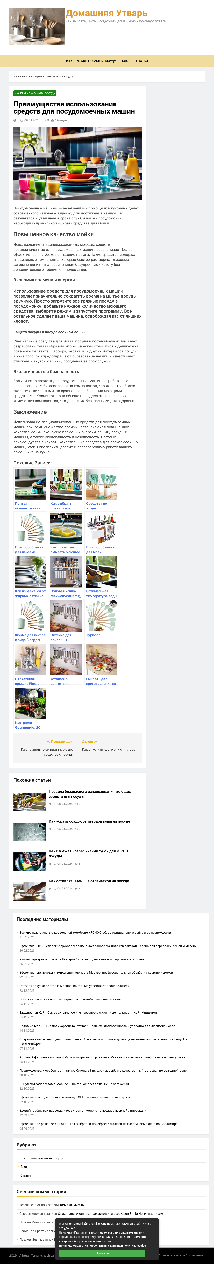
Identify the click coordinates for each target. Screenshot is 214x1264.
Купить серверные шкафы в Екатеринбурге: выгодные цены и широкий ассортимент (82, 959)
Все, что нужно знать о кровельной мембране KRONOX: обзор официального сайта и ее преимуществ (95, 933)
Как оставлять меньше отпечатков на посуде (89, 881)
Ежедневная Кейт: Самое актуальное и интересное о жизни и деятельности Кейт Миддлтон (88, 1013)
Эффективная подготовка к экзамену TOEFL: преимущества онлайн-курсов (75, 1097)
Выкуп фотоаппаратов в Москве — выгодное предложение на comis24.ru (74, 1084)
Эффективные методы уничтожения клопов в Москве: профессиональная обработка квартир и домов (96, 973)
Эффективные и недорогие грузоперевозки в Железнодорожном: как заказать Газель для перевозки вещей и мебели (108, 946)
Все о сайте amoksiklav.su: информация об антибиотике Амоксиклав (70, 999)
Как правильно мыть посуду (91, 61)
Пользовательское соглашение (181, 1256)
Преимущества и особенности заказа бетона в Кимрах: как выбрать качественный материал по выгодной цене (103, 1071)
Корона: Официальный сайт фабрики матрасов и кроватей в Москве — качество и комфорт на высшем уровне (102, 1057)
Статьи (142, 61)
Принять (102, 1253)
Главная (18, 76)
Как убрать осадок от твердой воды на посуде (89, 821)
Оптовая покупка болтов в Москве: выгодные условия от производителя (74, 986)
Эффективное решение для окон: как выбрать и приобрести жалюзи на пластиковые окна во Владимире (98, 1124)
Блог (126, 61)
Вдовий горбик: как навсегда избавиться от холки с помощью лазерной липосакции (82, 1111)
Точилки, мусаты (72, 1205)
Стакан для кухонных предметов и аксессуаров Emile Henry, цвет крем (110, 1214)
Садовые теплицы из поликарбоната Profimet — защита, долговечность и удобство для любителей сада (97, 1026)
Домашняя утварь (106, 13)
